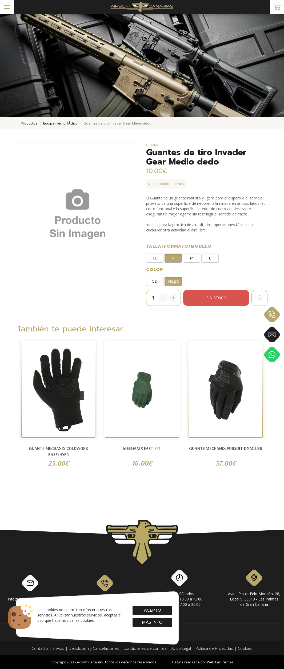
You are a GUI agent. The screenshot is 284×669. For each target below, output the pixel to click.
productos (29, 123)
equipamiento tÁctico (60, 123)
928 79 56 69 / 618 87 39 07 (105, 588)
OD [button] (155, 281)
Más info (152, 622)
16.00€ (142, 463)
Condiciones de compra (145, 648)
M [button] (191, 258)
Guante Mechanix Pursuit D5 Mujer (225, 448)
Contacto (40, 648)
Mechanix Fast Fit (142, 448)
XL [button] (155, 258)
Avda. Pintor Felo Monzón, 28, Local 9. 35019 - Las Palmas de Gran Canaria (254, 589)
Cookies (245, 648)
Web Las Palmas (220, 662)
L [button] (210, 258)
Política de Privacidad (214, 648)
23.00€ (58, 463)
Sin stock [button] (216, 297)
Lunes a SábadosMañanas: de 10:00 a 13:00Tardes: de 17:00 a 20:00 (179, 589)
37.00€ (225, 463)
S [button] (173, 258)
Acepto (152, 610)
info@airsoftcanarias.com (30, 588)
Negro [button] (173, 281)
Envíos (58, 648)
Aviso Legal (181, 648)
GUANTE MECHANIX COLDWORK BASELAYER (58, 451)
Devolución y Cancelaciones (94, 648)
